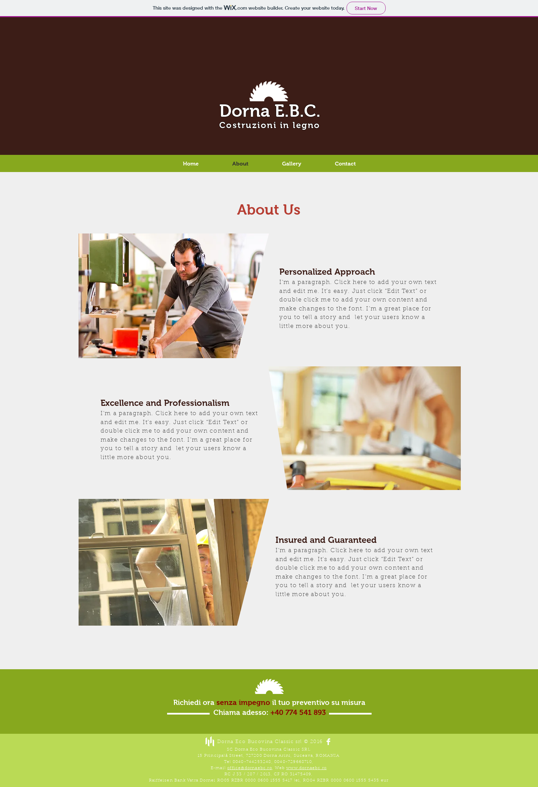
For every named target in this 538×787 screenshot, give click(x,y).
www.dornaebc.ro (306, 768)
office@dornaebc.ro (249, 768)
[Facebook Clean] (328, 741)
